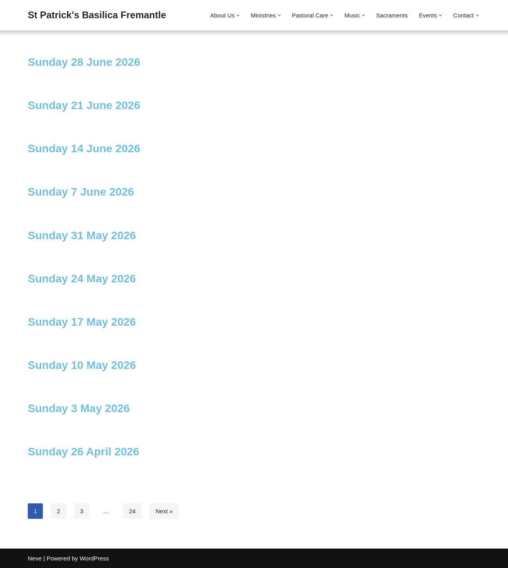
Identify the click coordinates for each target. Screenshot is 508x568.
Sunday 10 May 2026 (82, 365)
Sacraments (392, 15)
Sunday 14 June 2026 (84, 148)
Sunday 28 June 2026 (84, 62)
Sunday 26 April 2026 (83, 451)
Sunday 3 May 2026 (79, 408)
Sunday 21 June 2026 (84, 105)
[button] (238, 15)
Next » (164, 511)
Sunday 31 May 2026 (82, 235)
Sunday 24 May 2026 (82, 278)
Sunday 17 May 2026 (82, 322)
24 (132, 511)
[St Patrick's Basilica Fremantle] (97, 15)
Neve (35, 558)
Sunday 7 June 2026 (81, 192)
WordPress (94, 558)
